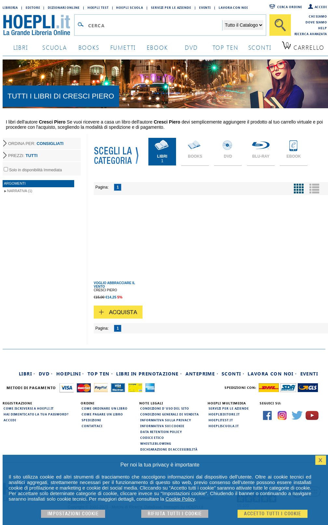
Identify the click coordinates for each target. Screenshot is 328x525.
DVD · (46, 374)
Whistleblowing (155, 443)
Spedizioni (91, 420)
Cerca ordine (289, 7)
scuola (54, 47)
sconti (259, 47)
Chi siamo (318, 16)
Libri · (27, 374)
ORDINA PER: (35, 143)
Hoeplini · (70, 374)
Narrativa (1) (19, 191)
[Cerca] (280, 25)
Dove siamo (316, 22)
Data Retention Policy (161, 432)
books (89, 47)
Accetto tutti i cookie (272, 513)
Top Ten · (100, 374)
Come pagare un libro (102, 414)
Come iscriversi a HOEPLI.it (29, 408)
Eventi (205, 7)
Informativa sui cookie (162, 426)
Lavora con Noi (233, 7)
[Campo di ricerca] (155, 25)
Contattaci (92, 426)
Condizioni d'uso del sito (164, 408)
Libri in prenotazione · (149, 374)
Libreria (10, 7)
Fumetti (123, 47)
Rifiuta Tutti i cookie (175, 513)
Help (322, 28)
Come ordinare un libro (105, 408)
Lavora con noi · (272, 374)
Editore (33, 7)
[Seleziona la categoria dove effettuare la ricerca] (243, 25)
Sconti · (233, 374)
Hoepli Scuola (129, 7)
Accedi (321, 7)
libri (20, 47)
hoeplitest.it (221, 420)
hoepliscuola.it (224, 426)
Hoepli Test (98, 7)
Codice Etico (152, 438)
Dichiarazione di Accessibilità (169, 449)
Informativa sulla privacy (165, 420)
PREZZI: (22, 155)
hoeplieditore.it (224, 414)
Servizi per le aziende (171, 7)
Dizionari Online (63, 7)
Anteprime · (201, 374)
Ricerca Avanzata (310, 34)
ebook (157, 47)
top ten (225, 47)
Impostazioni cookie (73, 513)
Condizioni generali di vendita (169, 414)
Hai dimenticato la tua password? (36, 414)
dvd (191, 47)
